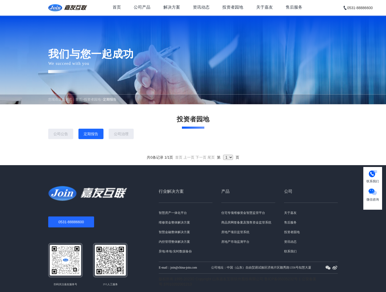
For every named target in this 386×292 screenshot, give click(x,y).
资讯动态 (201, 7)
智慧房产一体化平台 (173, 213)
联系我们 (290, 251)
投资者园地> (93, 99)
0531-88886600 (71, 222)
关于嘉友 (264, 7)
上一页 (188, 157)
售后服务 (294, 7)
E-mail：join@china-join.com (178, 267)
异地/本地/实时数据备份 (175, 251)
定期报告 (91, 134)
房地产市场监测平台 (235, 242)
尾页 (211, 157)
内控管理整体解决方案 (174, 242)
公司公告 (60, 134)
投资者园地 (232, 7)
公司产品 (142, 7)
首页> (79, 99)
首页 (117, 7)
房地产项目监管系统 (235, 232)
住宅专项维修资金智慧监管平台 (243, 213)
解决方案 (171, 7)
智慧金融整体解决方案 (174, 232)
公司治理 (121, 134)
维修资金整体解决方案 (174, 222)
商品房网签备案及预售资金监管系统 (246, 222)
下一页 (200, 157)
